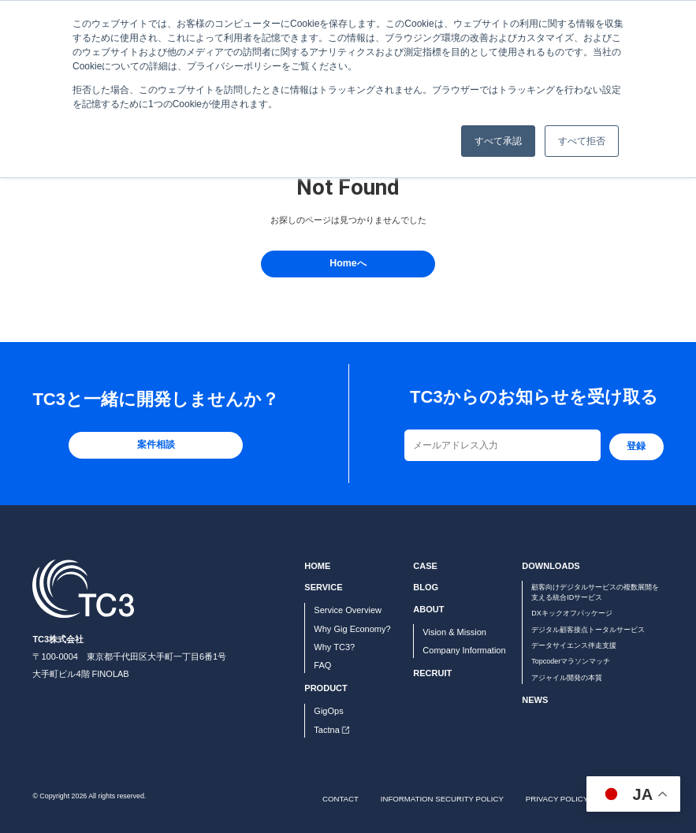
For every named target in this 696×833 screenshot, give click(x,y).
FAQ (322, 665)
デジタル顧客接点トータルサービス (588, 630)
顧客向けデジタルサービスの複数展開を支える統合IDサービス (595, 592)
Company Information (463, 650)
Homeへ (347, 263)
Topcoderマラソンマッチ (570, 661)
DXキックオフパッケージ (571, 613)
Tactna (326, 729)
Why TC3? (334, 647)
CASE (425, 566)
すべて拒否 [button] (581, 141)
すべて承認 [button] (498, 141)
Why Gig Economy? (352, 629)
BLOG (425, 587)
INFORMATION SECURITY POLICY (442, 798)
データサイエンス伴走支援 (573, 645)
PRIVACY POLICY (557, 798)
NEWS (535, 700)
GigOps (328, 711)
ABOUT (428, 609)
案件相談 (156, 444)
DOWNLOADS (550, 566)
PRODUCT (325, 688)
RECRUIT (432, 673)
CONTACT (340, 798)
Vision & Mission (454, 632)
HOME (317, 566)
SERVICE (323, 587)
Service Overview (347, 610)
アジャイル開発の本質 (566, 678)
